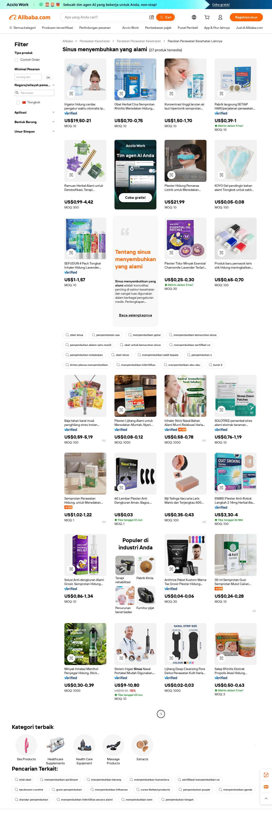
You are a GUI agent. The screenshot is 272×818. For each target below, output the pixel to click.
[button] (151, 17)
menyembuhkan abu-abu (182, 365)
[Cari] (165, 17)
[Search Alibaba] (105, 17)
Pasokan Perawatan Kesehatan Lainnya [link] (195, 41)
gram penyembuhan (67, 789)
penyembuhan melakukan (84, 355)
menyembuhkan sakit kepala (158, 355)
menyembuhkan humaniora (149, 780)
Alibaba (68, 41)
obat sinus (74, 335)
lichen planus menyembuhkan (87, 365)
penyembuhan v (199, 355)
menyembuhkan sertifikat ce (189, 345)
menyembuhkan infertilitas (136, 365)
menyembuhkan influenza (109, 789)
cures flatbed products (153, 789)
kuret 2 (215, 365)
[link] (266, 775)
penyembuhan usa (106, 335)
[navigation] (34, 378)
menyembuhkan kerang (104, 780)
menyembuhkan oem (137, 799)
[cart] (207, 18)
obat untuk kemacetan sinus (140, 345)
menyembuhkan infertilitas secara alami (85, 799)
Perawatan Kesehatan (95, 41)
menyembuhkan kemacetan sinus (192, 335)
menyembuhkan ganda (235, 789)
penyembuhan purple (194, 789)
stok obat (23, 780)
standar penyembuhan (31, 799)
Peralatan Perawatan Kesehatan (139, 41)
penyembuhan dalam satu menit (88, 345)
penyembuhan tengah (177, 799)
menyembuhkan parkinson (59, 780)
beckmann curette (29, 789)
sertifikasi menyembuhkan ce (199, 780)
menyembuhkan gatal (144, 335)
